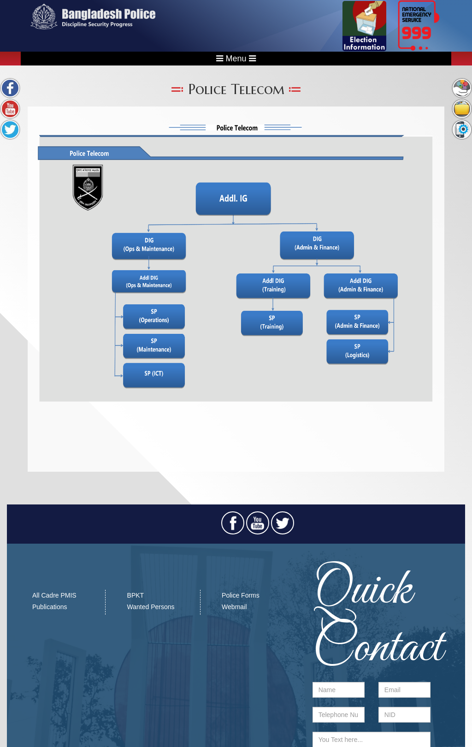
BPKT (135, 595)
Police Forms (241, 595)
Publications (49, 607)
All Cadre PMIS (54, 595)
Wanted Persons (151, 607)
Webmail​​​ (234, 607)
